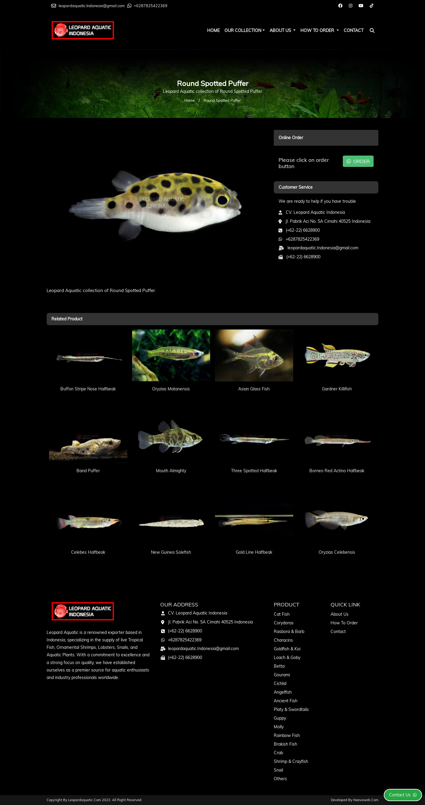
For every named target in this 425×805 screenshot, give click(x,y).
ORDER (358, 161)
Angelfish (283, 692)
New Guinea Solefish (171, 541)
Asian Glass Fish (254, 378)
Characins (283, 640)
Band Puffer (88, 460)
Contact (353, 30)
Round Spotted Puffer (222, 100)
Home (213, 30)
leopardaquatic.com (84, 800)
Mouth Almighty (171, 460)
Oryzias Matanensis (171, 378)
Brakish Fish (285, 744)
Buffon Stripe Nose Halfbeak (88, 378)
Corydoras (283, 623)
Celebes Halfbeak (88, 541)
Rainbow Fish (287, 735)
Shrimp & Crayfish (291, 761)
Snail (278, 770)
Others (280, 778)
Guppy (280, 718)
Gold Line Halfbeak (254, 541)
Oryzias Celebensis (337, 541)
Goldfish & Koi (287, 649)
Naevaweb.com (365, 800)
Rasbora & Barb (289, 631)
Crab (278, 752)
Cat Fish (282, 614)
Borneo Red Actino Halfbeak (336, 460)
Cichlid (280, 683)
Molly (279, 726)
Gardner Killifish (337, 378)
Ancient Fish (285, 700)
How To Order (317, 30)
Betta (279, 666)
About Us (281, 30)
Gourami (282, 675)
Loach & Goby (287, 657)
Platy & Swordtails (291, 709)
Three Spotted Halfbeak (254, 460)
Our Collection (242, 30)
